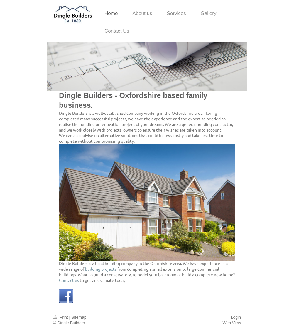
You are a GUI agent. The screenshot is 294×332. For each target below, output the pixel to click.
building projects (100, 269)
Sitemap (78, 317)
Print (61, 317)
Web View (231, 323)
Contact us (69, 280)
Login (236, 317)
